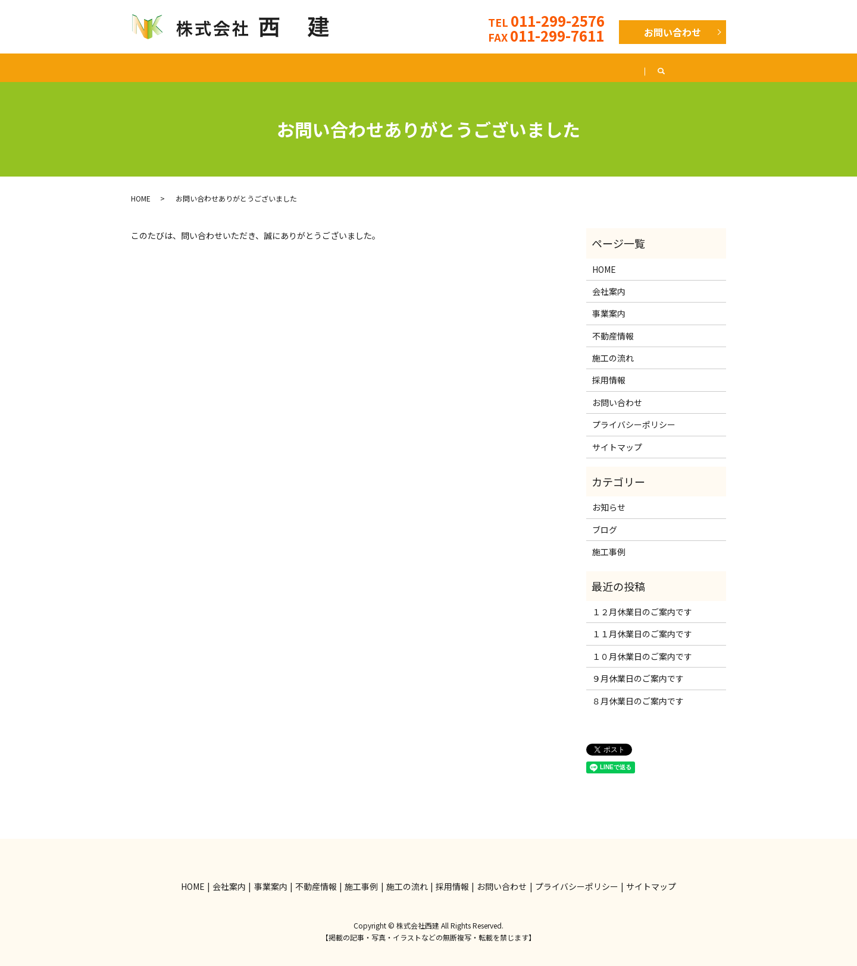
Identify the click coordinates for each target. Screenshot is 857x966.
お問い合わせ (672, 32)
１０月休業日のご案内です (642, 656)
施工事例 (403, 67)
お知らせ (608, 507)
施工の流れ (474, 67)
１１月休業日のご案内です (642, 634)
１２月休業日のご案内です (642, 612)
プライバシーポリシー (633, 424)
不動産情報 (332, 67)
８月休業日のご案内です (638, 701)
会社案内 (194, 67)
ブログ (690, 67)
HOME (133, 67)
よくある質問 (553, 67)
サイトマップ (617, 447)
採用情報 (628, 67)
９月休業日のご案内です (638, 678)
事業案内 (261, 67)
